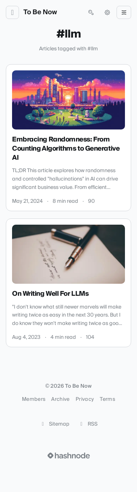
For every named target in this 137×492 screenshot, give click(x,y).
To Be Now (40, 12)
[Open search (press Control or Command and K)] (91, 12)
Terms (107, 399)
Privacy (85, 399)
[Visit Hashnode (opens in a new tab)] (69, 455)
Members (33, 399)
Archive (60, 399)
